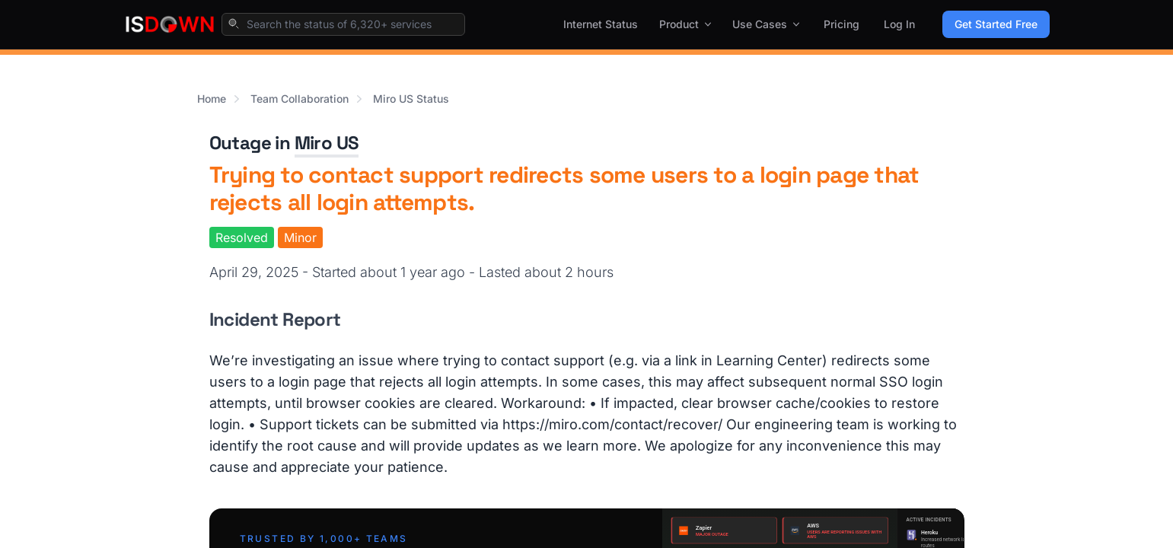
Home (211, 98)
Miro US (327, 143)
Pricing (841, 24)
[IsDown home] (169, 24)
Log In (899, 24)
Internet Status (600, 24)
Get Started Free (996, 24)
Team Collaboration (299, 98)
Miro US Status (411, 98)
